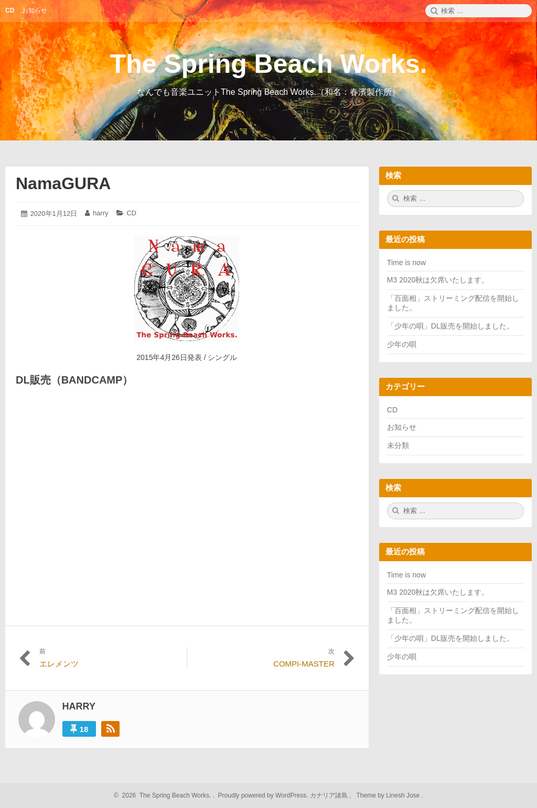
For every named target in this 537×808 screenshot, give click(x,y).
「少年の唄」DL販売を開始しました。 (450, 326)
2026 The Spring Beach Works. (165, 795)
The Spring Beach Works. (268, 64)
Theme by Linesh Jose (389, 795)
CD (131, 213)
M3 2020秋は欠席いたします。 (438, 280)
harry (101, 213)
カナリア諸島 (329, 795)
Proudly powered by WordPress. (263, 795)
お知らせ (401, 427)
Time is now (406, 262)
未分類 (398, 445)
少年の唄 (401, 344)
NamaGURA (63, 183)
